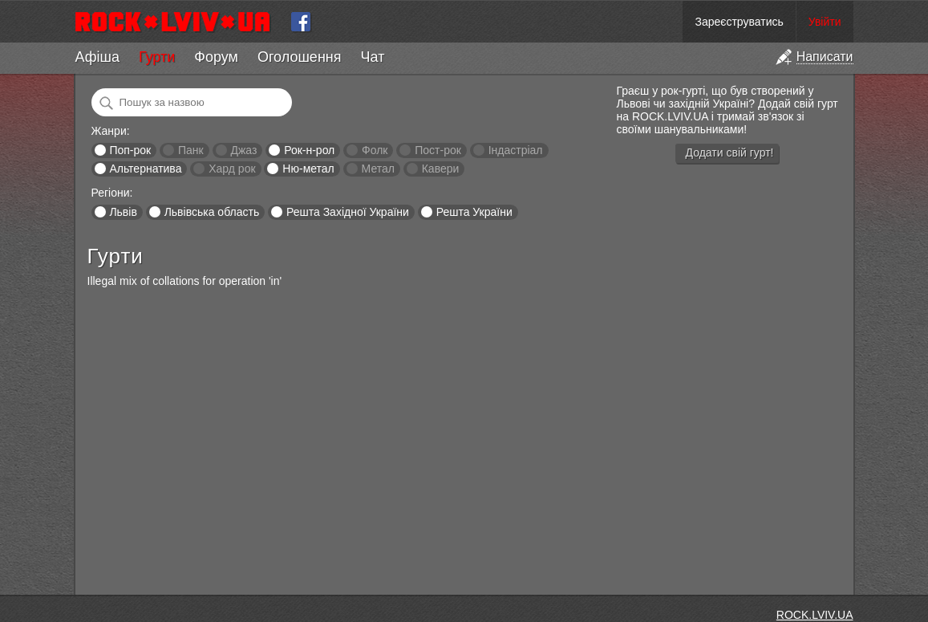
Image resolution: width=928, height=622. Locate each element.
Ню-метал (308, 168)
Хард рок (232, 168)
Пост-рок (438, 150)
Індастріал (515, 150)
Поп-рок (130, 150)
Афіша (97, 57)
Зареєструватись (739, 21)
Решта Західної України (347, 211)
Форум (216, 57)
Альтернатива (145, 168)
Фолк (374, 150)
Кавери (441, 168)
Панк (191, 150)
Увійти (824, 21)
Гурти (157, 57)
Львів (122, 211)
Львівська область (212, 211)
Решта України (474, 211)
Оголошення (299, 57)
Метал (378, 168)
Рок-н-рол (309, 150)
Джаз (243, 150)
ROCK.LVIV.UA (814, 614)
